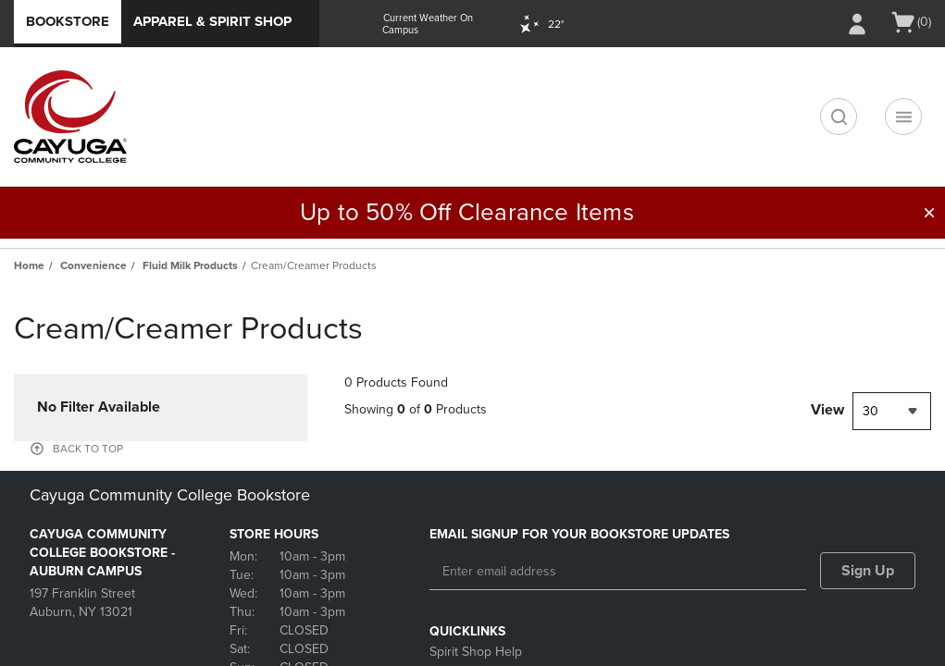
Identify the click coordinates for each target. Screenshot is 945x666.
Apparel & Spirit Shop (212, 21)
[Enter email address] (618, 571)
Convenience (93, 265)
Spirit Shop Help (475, 652)
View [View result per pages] (827, 410)
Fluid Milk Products (190, 265)
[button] (929, 213)
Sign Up (867, 570)
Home (29, 265)
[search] (838, 116)
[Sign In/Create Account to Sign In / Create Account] (857, 24)
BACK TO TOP (88, 448)
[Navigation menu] (903, 116)
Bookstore (67, 21)
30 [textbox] (870, 411)
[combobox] (891, 411)
